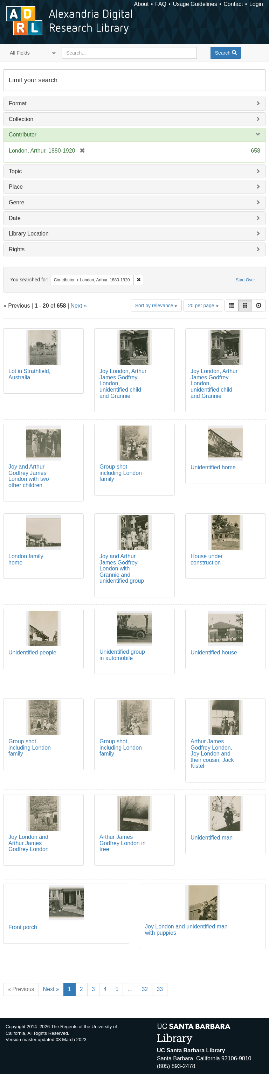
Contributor (22, 135)
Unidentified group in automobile (122, 655)
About (141, 4)
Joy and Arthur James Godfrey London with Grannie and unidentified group (121, 568)
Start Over (245, 280)
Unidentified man (212, 838)
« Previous (21, 989)
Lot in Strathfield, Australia (29, 374)
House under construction (207, 559)
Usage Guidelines (195, 4)
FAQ (160, 4)
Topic (15, 171)
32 (145, 989)
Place (16, 187)
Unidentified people (32, 652)
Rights (17, 249)
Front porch (22, 927)
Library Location (29, 234)
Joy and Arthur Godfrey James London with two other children (28, 476)
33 (160, 989)
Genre (16, 202)
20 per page (203, 305)
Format (18, 103)
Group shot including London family (120, 473)
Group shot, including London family (29, 747)
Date (15, 218)
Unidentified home (213, 467)
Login (256, 4)
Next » (79, 306)
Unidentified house (214, 652)
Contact (233, 4)
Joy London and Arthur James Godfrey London (28, 843)
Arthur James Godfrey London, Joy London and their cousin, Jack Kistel (212, 753)
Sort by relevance (156, 305)
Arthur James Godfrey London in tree (122, 843)
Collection (21, 119)
